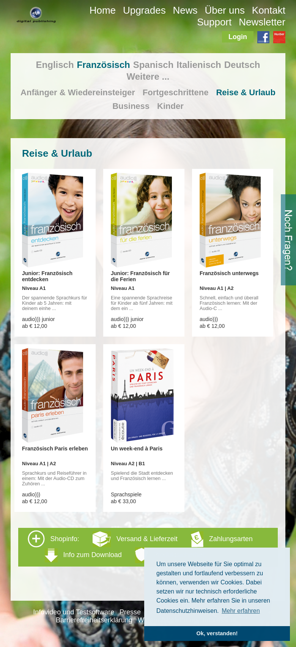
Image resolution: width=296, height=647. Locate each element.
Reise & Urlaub (246, 92)
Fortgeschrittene (176, 92)
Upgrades (144, 10)
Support (214, 22)
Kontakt (268, 10)
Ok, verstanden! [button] (217, 633)
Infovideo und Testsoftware (73, 612)
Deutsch (242, 65)
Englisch (55, 65)
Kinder (170, 106)
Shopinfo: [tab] (140, 546)
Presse (130, 612)
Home (103, 10)
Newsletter (262, 22)
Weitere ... (148, 76)
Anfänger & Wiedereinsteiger (77, 92)
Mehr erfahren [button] (241, 611)
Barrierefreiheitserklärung (94, 620)
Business (131, 106)
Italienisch (198, 65)
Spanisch (153, 65)
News (185, 10)
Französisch (103, 65)
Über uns (225, 10)
